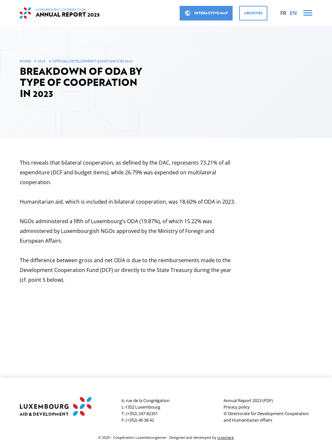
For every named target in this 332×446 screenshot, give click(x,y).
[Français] (283, 13)
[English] (293, 13)
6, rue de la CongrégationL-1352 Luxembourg (145, 404)
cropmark (225, 437)
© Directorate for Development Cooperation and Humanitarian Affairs (266, 417)
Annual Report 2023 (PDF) (248, 400)
